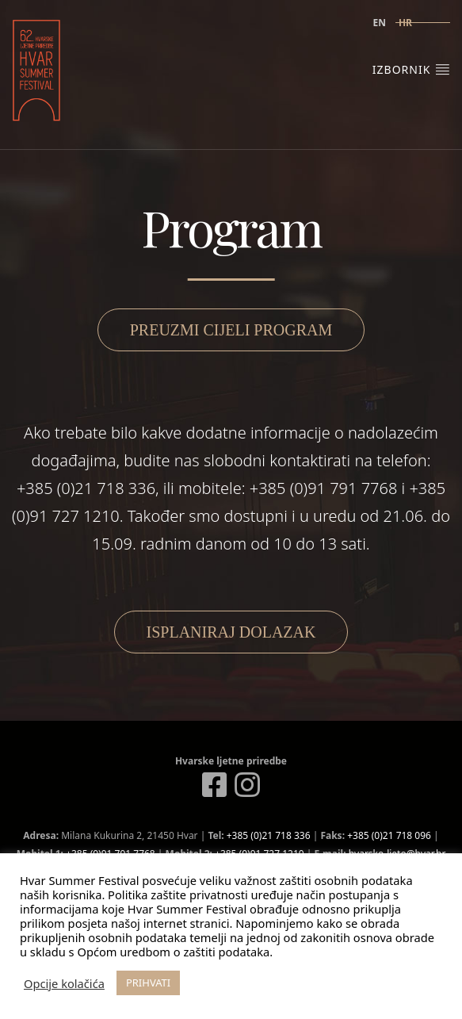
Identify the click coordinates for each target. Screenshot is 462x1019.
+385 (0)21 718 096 (389, 835)
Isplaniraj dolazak (231, 632)
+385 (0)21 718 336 (269, 835)
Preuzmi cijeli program (231, 330)
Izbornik (411, 69)
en (378, 22)
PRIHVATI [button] (148, 982)
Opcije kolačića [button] (64, 983)
